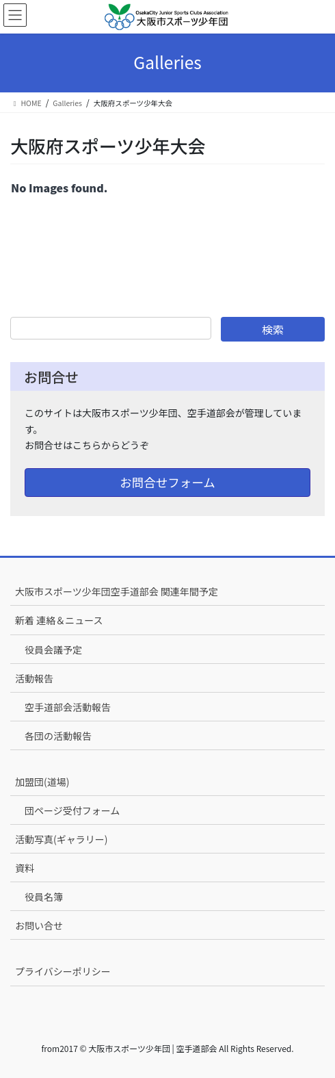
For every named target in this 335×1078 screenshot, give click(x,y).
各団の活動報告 (58, 736)
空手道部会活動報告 (68, 707)
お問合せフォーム (167, 482)
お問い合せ (39, 925)
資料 (24, 868)
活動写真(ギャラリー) (61, 839)
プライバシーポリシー (63, 971)
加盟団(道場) (42, 781)
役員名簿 (44, 896)
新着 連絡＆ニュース (59, 620)
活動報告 (34, 678)
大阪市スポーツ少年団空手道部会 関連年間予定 (116, 591)
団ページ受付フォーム (72, 810)
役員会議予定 (53, 649)
